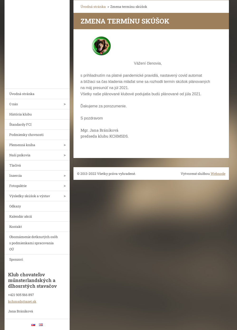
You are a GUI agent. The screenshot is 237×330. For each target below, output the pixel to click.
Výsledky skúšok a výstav (29, 196)
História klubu (20, 114)
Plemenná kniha (22, 145)
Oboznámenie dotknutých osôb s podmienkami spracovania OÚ (33, 242)
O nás (13, 104)
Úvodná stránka (21, 93)
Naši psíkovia (19, 155)
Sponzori (16, 259)
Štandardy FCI (20, 124)
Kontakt (15, 226)
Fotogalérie (18, 185)
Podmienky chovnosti (26, 134)
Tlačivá (15, 165)
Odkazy (15, 206)
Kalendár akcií (20, 216)
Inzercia (15, 175)
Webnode (218, 173)
